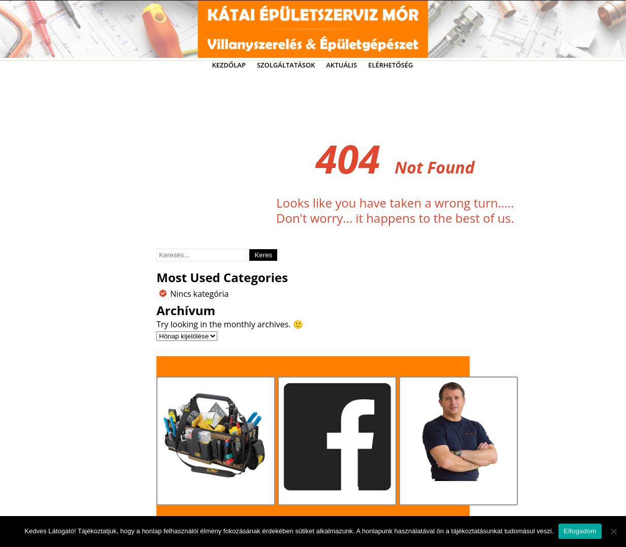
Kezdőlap (228, 65)
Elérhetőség (390, 65)
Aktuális (341, 65)
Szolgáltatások (286, 65)
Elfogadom (580, 531)
